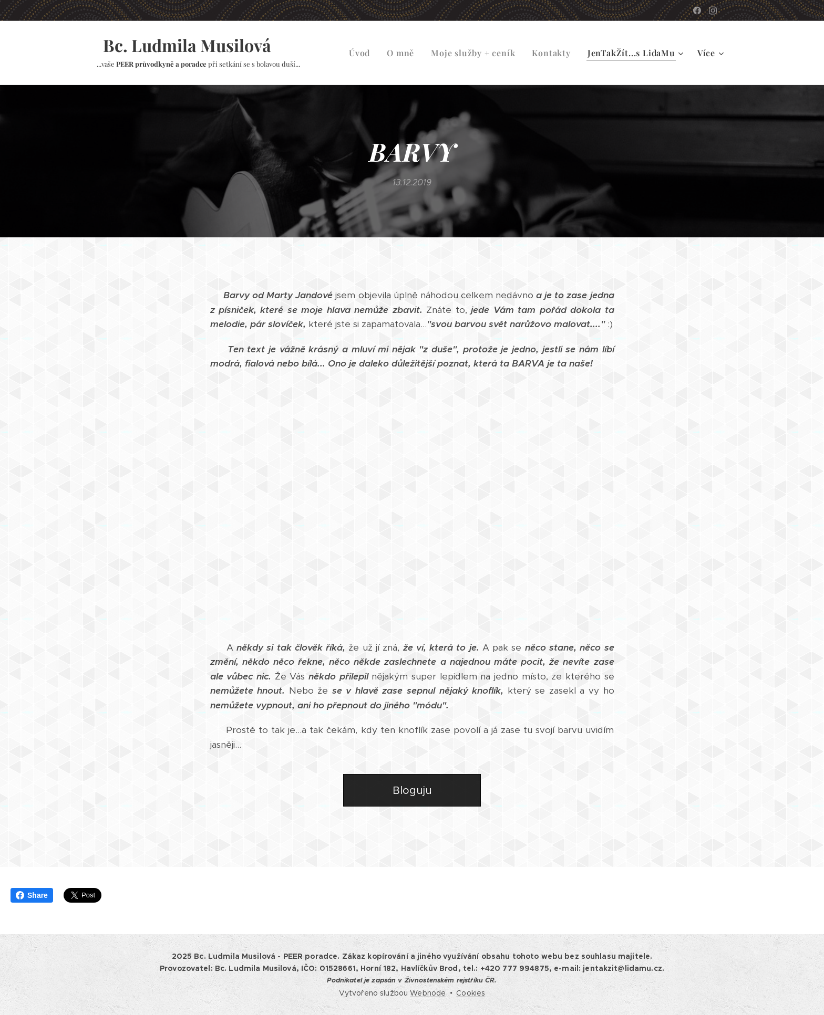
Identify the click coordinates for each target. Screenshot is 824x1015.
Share (32, 895)
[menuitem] (362, 53)
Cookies (470, 993)
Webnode (428, 993)
